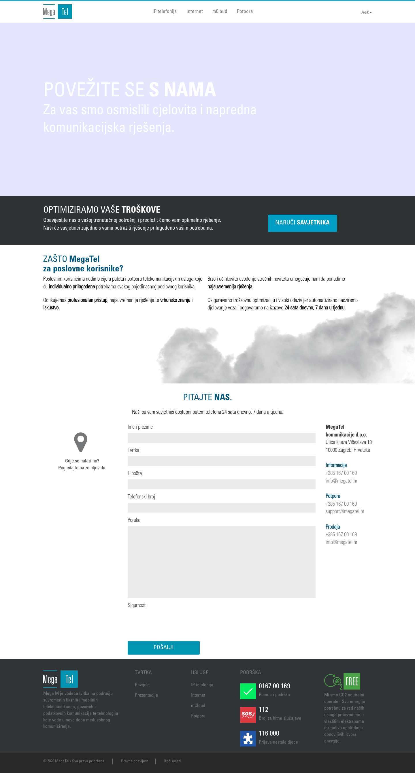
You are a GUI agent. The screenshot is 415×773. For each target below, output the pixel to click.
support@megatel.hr (345, 512)
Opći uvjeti (172, 761)
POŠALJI (163, 648)
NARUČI (302, 223)
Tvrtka (133, 450)
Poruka (134, 520)
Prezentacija (146, 695)
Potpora (245, 12)
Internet (194, 12)
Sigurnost (137, 605)
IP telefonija (164, 12)
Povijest (142, 685)
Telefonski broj (141, 497)
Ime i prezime (140, 427)
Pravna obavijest (134, 761)
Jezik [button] (366, 13)
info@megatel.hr (341, 481)
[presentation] (171, 622)
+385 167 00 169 (341, 473)
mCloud (219, 12)
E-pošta (135, 474)
